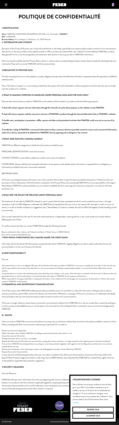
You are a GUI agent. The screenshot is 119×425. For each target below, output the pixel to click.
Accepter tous (93, 415)
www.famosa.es (57, 51)
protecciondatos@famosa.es (21, 234)
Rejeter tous (93, 409)
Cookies (75, 402)
